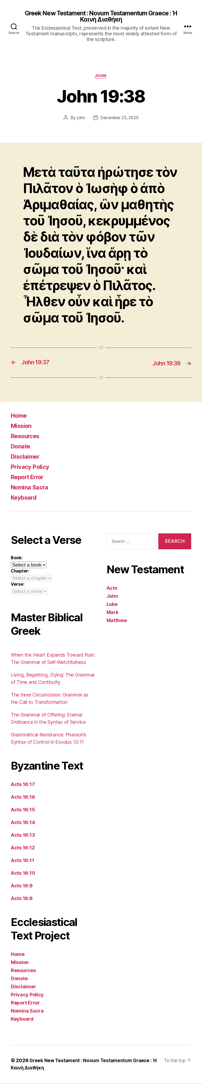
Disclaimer (26, 457)
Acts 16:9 (22, 887)
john (80, 119)
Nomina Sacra (31, 488)
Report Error (29, 478)
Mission (22, 427)
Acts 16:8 (22, 899)
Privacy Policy (32, 468)
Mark (112, 613)
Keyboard (25, 498)
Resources (27, 437)
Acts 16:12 (23, 849)
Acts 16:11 (22, 861)
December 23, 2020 (119, 119)
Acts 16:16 (23, 798)
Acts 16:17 (23, 785)
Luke (112, 605)
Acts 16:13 (23, 836)
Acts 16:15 (23, 811)
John (101, 77)
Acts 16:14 (23, 823)
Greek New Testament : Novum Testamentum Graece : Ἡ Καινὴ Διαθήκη (101, 16)
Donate (22, 447)
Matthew (117, 621)
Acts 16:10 (23, 874)
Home (20, 416)
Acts (112, 589)
